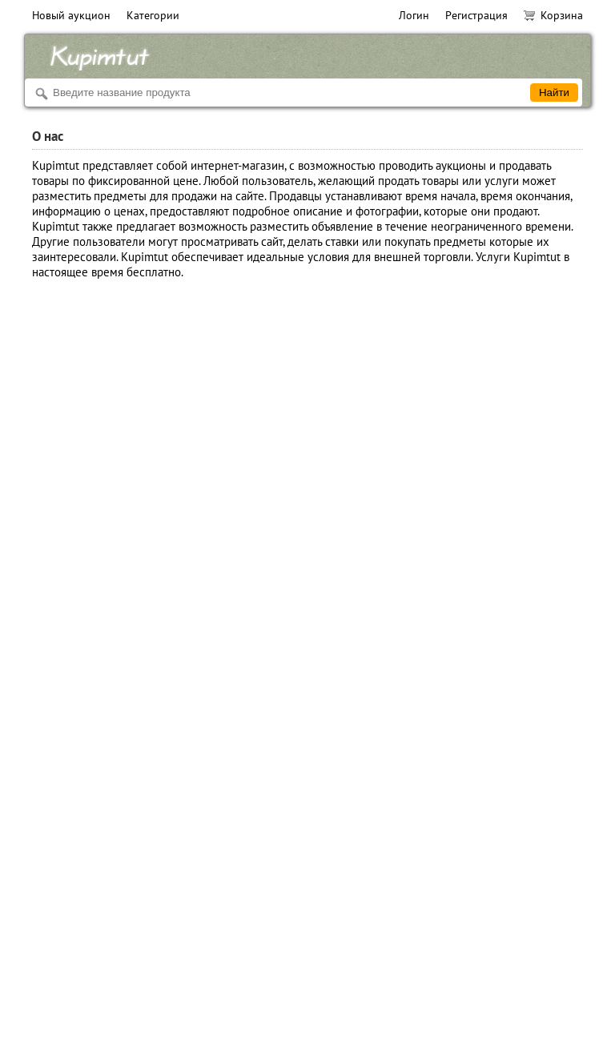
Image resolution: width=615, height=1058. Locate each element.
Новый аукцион (71, 15)
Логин (414, 15)
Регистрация (476, 15)
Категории (153, 15)
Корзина (553, 15)
